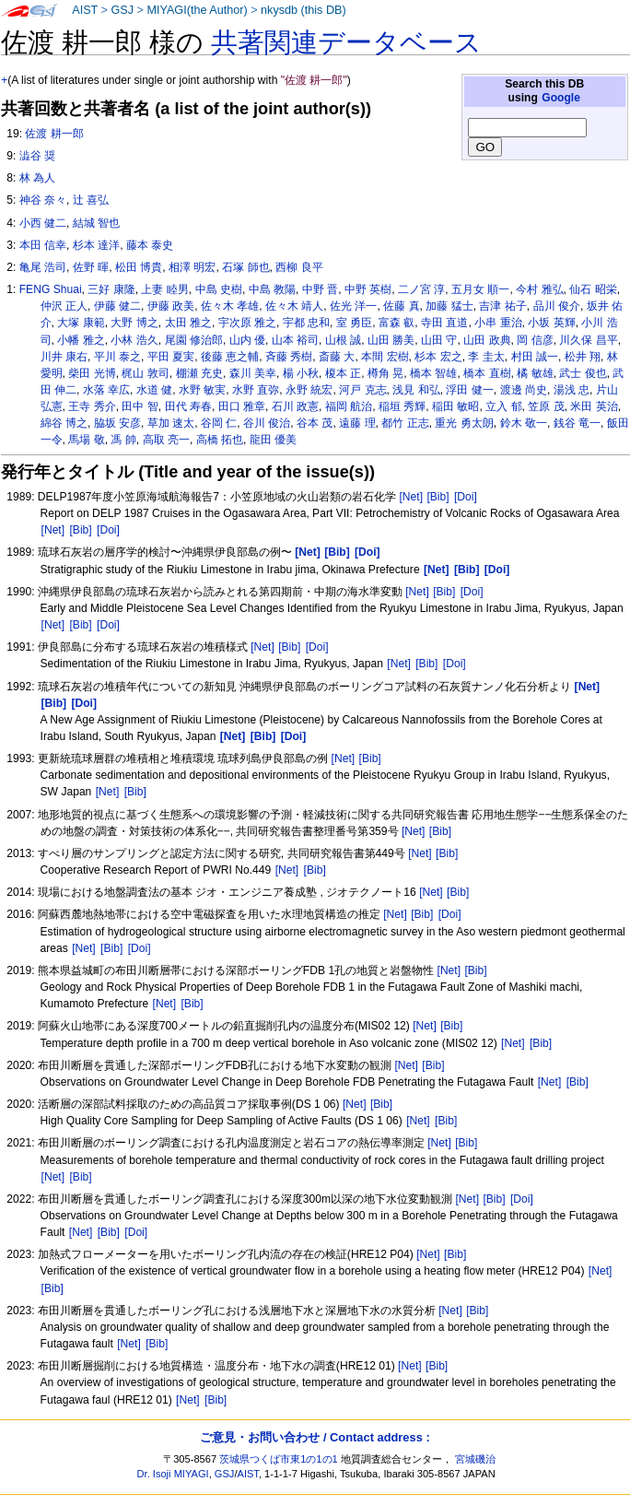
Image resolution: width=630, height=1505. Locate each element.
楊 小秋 (301, 373)
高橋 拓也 (219, 439)
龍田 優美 (273, 439)
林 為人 (37, 177)
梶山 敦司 (145, 373)
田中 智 (140, 406)
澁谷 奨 (37, 155)
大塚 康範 (80, 322)
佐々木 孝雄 (230, 306)
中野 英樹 (367, 289)
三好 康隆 (111, 289)
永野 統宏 (309, 389)
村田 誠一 (534, 356)
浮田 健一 (469, 389)
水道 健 (154, 389)
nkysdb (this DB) (303, 10)
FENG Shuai (50, 289)
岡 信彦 (535, 340)
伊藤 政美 (170, 306)
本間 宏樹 (384, 356)
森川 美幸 (252, 373)
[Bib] (437, 496)
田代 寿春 (188, 406)
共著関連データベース (346, 42)
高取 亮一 (166, 439)
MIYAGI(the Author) (196, 10)
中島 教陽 (272, 289)
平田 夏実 (170, 356)
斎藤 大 (337, 356)
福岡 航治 (348, 406)
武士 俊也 (582, 373)
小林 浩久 (134, 340)
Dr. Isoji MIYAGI (173, 1473)
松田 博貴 (138, 267)
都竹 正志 (404, 423)
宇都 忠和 (306, 322)
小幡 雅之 (80, 340)
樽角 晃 (385, 373)
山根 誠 (343, 340)
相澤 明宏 (192, 267)
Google (561, 97)
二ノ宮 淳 (421, 289)
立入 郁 (503, 406)
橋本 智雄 (433, 373)
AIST (85, 10)
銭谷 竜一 (577, 423)
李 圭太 (486, 356)
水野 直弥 (255, 389)
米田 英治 (593, 406)
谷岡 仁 (219, 423)
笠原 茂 (546, 406)
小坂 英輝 (551, 322)
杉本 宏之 (437, 356)
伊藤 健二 (117, 306)
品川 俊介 (556, 306)
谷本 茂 (314, 423)
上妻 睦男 (164, 289)
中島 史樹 (218, 289)
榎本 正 (343, 373)
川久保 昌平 (588, 340)
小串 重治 (497, 322)
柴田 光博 (91, 373)
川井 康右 (64, 356)
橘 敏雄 (535, 373)
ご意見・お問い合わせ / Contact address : (314, 1437)
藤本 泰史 (149, 245)
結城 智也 (96, 223)
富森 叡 (396, 322)
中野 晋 (320, 289)
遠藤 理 (357, 423)
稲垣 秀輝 (402, 406)
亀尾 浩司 (42, 267)
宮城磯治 (475, 1458)
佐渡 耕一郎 (54, 133)
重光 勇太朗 (464, 423)
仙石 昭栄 (592, 289)
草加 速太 (170, 423)
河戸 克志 (362, 389)
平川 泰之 (117, 356)
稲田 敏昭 (455, 406)
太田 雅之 (188, 322)
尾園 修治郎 (194, 340)
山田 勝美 (391, 340)
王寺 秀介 (91, 406)
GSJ (122, 10)
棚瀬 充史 (199, 373)
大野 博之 (134, 322)
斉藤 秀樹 (288, 356)
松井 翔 (583, 356)
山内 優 (247, 340)
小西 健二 (42, 223)
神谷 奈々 (42, 200)
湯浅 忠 (571, 389)
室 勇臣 (354, 322)
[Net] (411, 496)
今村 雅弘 (539, 289)
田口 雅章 (241, 406)
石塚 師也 (245, 267)
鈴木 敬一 (523, 423)
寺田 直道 (444, 322)
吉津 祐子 (502, 306)
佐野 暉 (91, 267)
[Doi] (465, 496)
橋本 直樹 (486, 373)
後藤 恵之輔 (230, 356)
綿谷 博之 (64, 423)
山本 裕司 (295, 340)
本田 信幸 (42, 245)
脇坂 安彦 (117, 423)
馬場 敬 (86, 439)
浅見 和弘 (415, 389)
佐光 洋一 (353, 306)
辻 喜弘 (91, 200)
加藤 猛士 (449, 306)
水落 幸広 (106, 389)
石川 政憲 (295, 406)
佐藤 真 (401, 306)
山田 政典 (486, 340)
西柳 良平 (298, 267)
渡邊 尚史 (523, 389)
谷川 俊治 (266, 423)
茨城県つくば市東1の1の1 (278, 1458)
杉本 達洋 (96, 245)
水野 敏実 (202, 389)
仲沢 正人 (64, 306)
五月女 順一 (480, 289)
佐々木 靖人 (294, 306)
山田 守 (439, 340)
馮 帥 (123, 439)
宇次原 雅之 (247, 322)
